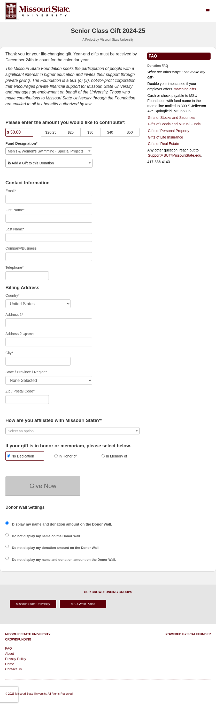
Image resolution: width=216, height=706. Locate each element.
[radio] (25, 456)
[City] (38, 361)
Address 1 (14, 314)
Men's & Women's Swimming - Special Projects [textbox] (45, 151)
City (9, 353)
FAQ (8, 648)
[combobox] (48, 151)
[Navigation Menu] (207, 11)
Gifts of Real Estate (163, 144)
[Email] (48, 199)
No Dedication (20, 456)
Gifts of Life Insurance (165, 137)
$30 (90, 132)
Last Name (14, 229)
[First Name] (48, 218)
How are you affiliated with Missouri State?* (53, 420)
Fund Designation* (21, 143)
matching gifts (185, 89)
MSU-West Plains (83, 604)
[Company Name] (48, 256)
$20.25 (51, 132)
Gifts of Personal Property (168, 131)
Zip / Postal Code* (20, 391)
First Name (15, 210)
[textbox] (49, 163)
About (9, 654)
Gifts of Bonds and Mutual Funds (174, 124)
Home (9, 664)
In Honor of (65, 456)
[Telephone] (27, 275)
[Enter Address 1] (48, 322)
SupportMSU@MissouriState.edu (174, 155)
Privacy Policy (15, 659)
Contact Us (13, 669)
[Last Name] (48, 237)
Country (12, 295)
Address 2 (13, 334)
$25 (71, 132)
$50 (130, 132)
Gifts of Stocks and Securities (171, 117)
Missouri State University (33, 604)
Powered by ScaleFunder (188, 634)
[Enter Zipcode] (27, 399)
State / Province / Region (26, 372)
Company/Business (21, 248)
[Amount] (19, 132)
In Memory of (114, 456)
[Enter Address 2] (48, 342)
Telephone (14, 267)
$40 (110, 132)
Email (10, 191)
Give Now (42, 485)
